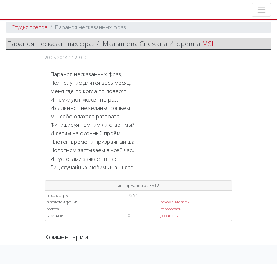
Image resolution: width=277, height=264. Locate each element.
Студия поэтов (29, 27)
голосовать (170, 209)
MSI (207, 43)
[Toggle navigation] (261, 9)
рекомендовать (174, 202)
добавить (169, 215)
